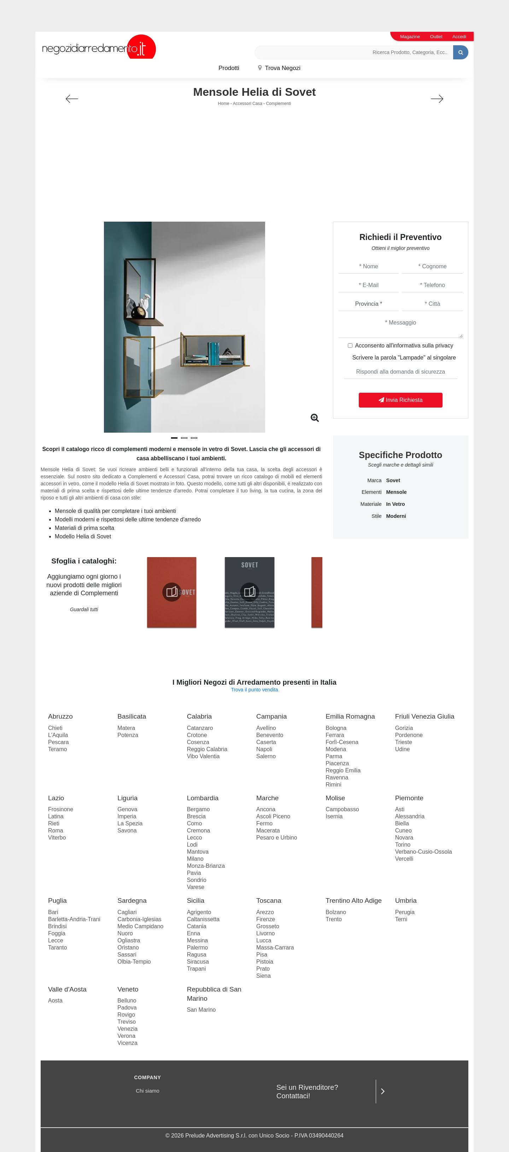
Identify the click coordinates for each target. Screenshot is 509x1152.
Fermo (264, 823)
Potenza (127, 735)
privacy (444, 346)
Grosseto (267, 926)
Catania (196, 926)
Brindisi (57, 926)
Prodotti (228, 68)
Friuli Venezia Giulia (425, 716)
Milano (195, 859)
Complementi (278, 103)
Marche (267, 798)
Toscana (268, 900)
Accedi (459, 36)
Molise (335, 798)
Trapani (196, 969)
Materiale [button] (371, 504)
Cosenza (198, 742)
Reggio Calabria (207, 749)
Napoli (264, 749)
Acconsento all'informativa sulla (404, 346)
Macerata (268, 831)
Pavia (194, 873)
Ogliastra (128, 940)
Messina (197, 940)
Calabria (199, 716)
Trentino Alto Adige (354, 900)
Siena (263, 976)
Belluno (126, 1001)
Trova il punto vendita (254, 689)
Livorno (265, 933)
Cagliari (126, 912)
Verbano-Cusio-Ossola (423, 852)
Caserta (266, 742)
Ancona (265, 809)
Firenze (265, 919)
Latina (56, 816)
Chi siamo (147, 1091)
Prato (263, 969)
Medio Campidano (140, 926)
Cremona (198, 831)
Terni (401, 919)
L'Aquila (58, 735)
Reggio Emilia (343, 770)
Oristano (128, 948)
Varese (196, 887)
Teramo (57, 749)
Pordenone (409, 735)
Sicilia (196, 900)
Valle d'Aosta (67, 989)
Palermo (197, 948)
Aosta (55, 1001)
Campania (271, 716)
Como (194, 823)
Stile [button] (376, 516)
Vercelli (404, 859)
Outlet (436, 36)
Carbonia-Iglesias (139, 919)
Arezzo (265, 912)
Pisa (261, 955)
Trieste (403, 742)
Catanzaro (200, 728)
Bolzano (336, 912)
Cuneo (403, 831)
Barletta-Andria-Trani (74, 919)
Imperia (126, 816)
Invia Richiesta (401, 400)
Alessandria (410, 816)
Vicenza (127, 1043)
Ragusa (196, 955)
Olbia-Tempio (134, 962)
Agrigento (199, 912)
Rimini (333, 785)
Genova (127, 809)
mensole (396, 492)
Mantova (198, 852)
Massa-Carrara (275, 948)
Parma (334, 756)
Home (223, 103)
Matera (126, 728)
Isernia (334, 816)
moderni (396, 516)
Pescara (58, 742)
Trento (334, 919)
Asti (400, 809)
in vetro (395, 504)
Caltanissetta (203, 919)
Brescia (196, 816)
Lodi (192, 845)
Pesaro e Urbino (276, 838)
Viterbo (57, 838)
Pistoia (264, 962)
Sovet (393, 480)
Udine (402, 749)
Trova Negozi (279, 68)
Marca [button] (374, 480)
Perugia (405, 912)
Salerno (266, 756)
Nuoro (125, 933)
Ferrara (335, 735)
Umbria (406, 900)
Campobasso (342, 809)
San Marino (201, 1010)
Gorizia (404, 728)
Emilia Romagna (350, 716)
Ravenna (337, 777)
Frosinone (60, 809)
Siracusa (198, 962)
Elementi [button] (371, 492)
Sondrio (196, 880)
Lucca (263, 940)
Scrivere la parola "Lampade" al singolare (404, 358)
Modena (336, 749)
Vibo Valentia (203, 756)
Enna (193, 933)
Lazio (56, 798)
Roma (55, 831)
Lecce (55, 940)
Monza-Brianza (206, 866)
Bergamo (198, 809)
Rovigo (126, 1015)
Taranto (57, 948)
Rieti (53, 823)
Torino (403, 845)
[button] (174, 438)
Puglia (57, 900)
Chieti (55, 728)
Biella (402, 823)
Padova (126, 1008)
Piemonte (409, 798)
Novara (404, 838)
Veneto (127, 989)
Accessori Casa (247, 103)
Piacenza (337, 763)
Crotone (197, 735)
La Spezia (129, 823)
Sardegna (131, 900)
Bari (53, 912)
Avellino (266, 728)
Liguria (127, 798)
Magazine (410, 36)
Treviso (126, 1022)
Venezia (127, 1029)
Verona (126, 1036)
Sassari (126, 955)
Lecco (194, 838)
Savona (126, 831)
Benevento (269, 735)
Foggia (56, 933)
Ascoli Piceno (273, 816)
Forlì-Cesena (342, 742)
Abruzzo (60, 716)
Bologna (336, 728)
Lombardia (203, 798)
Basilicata (131, 716)
